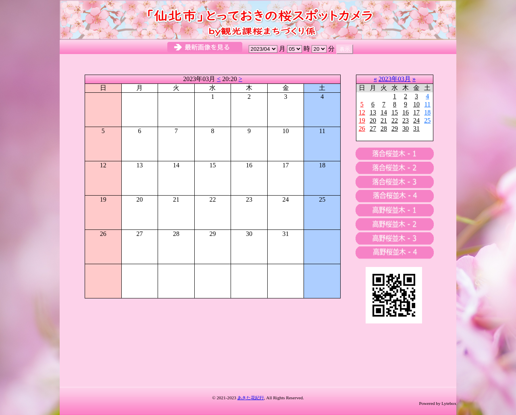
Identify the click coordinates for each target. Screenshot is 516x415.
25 (427, 120)
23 (405, 120)
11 (427, 104)
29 (394, 128)
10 (416, 104)
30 (405, 128)
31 (416, 128)
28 (384, 128)
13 (373, 112)
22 (394, 120)
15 (394, 112)
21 (384, 120)
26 (362, 128)
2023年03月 (395, 78)
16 (405, 112)
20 (373, 120)
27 (373, 128)
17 (416, 112)
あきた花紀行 (250, 397)
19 (362, 120)
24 (416, 120)
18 (427, 112)
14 (384, 112)
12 (362, 112)
